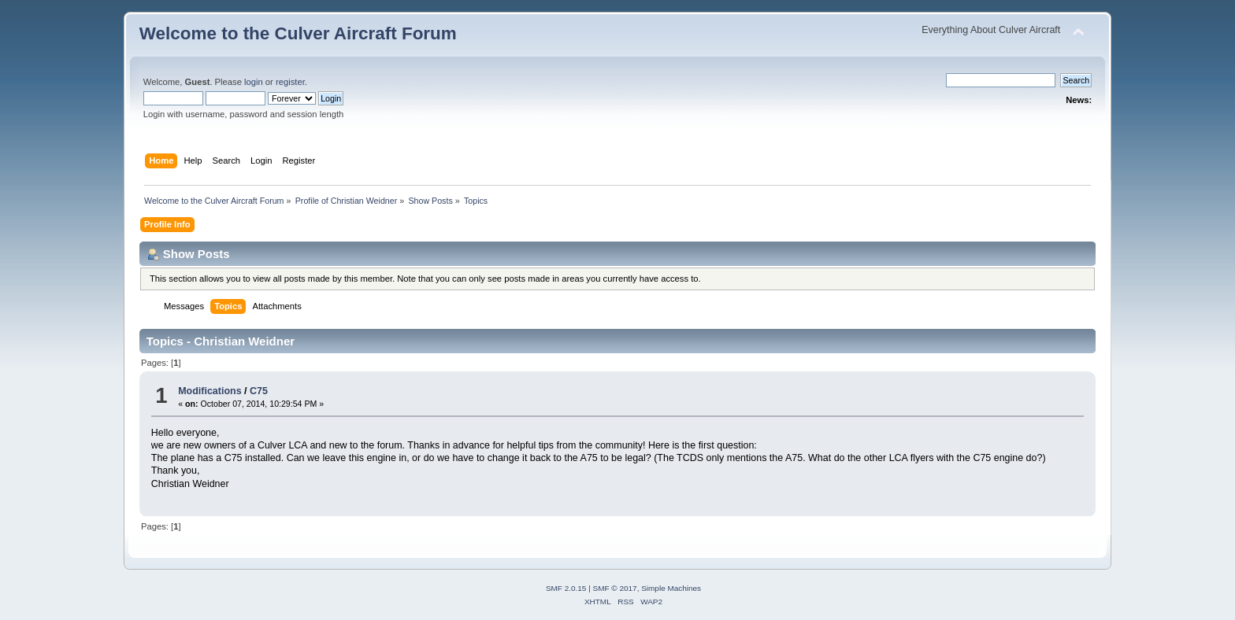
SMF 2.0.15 (566, 588)
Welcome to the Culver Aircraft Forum (298, 33)
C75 (259, 391)
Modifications (209, 391)
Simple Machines (671, 588)
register (290, 82)
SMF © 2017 (615, 588)
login (253, 82)
